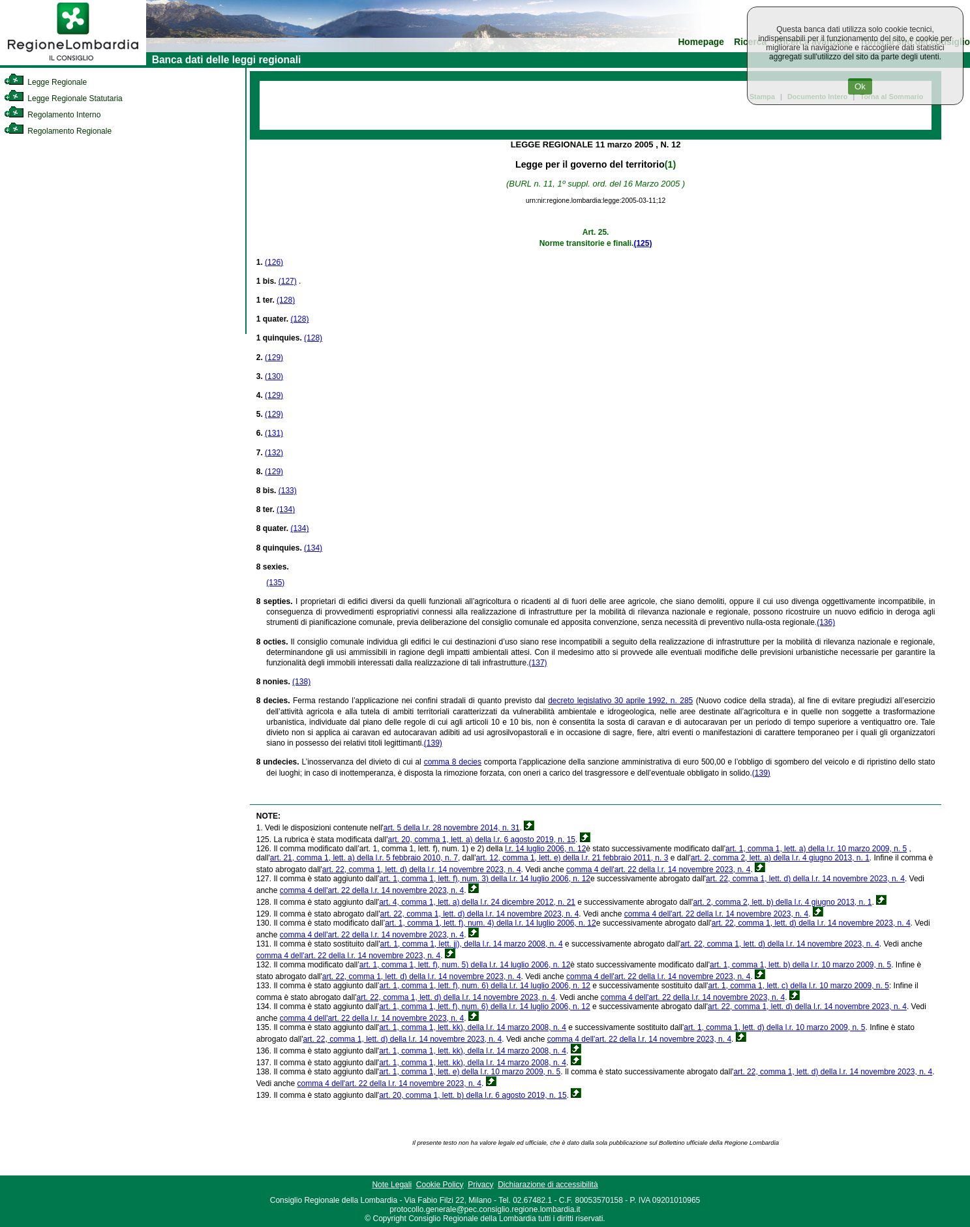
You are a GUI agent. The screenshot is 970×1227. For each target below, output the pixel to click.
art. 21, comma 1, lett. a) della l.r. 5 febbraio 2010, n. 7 (364, 857)
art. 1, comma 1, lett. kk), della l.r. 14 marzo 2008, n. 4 (472, 1027)
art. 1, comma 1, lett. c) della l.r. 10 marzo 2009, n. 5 (798, 985)
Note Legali (392, 1184)
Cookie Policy (440, 1184)
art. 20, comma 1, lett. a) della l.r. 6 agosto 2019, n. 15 (482, 839)
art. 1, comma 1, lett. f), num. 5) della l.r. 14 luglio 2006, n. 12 (465, 964)
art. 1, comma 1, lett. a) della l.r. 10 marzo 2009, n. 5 (816, 848)
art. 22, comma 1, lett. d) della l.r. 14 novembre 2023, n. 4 (421, 869)
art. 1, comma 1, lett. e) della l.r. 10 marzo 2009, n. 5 (469, 1071)
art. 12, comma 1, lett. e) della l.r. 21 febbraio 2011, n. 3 (572, 857)
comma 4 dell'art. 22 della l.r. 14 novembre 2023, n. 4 (658, 869)
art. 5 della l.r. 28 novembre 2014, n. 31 (452, 827)
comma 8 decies (452, 761)
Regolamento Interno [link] (52, 114)
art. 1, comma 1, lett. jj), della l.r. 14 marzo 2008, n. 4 (471, 943)
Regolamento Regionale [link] (58, 131)
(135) (275, 582)
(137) (538, 662)
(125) (642, 243)
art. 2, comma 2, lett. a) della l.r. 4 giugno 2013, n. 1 (780, 857)
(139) (433, 743)
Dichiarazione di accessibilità (548, 1184)
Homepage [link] (701, 42)
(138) (301, 681)
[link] (73, 62)
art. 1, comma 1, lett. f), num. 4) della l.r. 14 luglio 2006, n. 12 (490, 923)
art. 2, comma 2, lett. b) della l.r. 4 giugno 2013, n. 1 (782, 902)
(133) (288, 490)
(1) (670, 164)
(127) (288, 281)
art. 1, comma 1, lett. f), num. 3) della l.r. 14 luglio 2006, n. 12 (485, 878)
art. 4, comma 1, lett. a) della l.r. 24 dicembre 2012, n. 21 (477, 902)
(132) (274, 452)
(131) (274, 433)
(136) (826, 622)
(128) (286, 300)
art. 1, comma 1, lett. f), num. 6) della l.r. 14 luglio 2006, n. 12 (485, 985)
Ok (860, 86)
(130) (274, 376)
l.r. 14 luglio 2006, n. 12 (545, 848)
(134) (286, 509)
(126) (274, 262)
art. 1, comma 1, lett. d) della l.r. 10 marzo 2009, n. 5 (774, 1027)
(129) (274, 357)
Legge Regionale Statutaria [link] (63, 98)
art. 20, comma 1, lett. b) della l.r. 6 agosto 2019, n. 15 (473, 1095)
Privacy (480, 1184)
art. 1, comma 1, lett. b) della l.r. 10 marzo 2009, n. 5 (800, 964)
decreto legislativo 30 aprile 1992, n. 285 (620, 700)
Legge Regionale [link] (45, 82)
